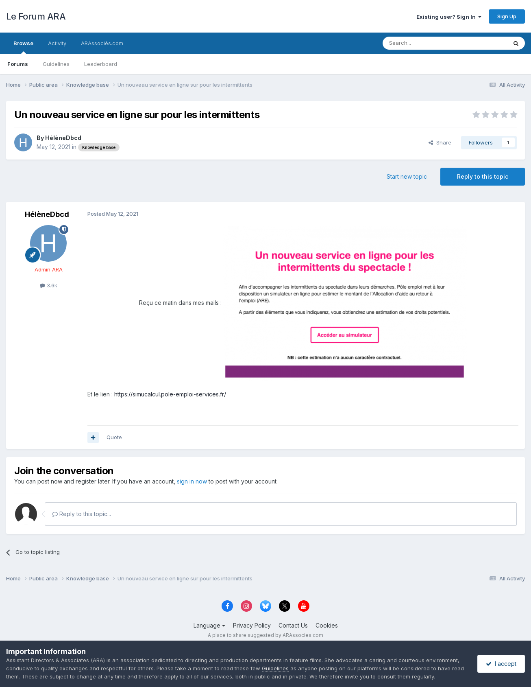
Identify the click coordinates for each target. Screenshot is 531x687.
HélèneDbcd (63, 137)
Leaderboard (100, 64)
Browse (23, 47)
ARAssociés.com (102, 43)
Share (440, 142)
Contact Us (293, 625)
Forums (17, 64)
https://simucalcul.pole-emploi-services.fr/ (170, 394)
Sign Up (506, 16)
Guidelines (56, 64)
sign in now (192, 481)
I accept (501, 663)
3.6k (48, 285)
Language (209, 625)
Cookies (327, 625)
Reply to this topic (482, 176)
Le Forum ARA (35, 16)
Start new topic (407, 176)
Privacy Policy (252, 625)
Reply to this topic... (81, 513)
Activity (57, 43)
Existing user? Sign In (448, 16)
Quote (114, 437)
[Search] (424, 43)
